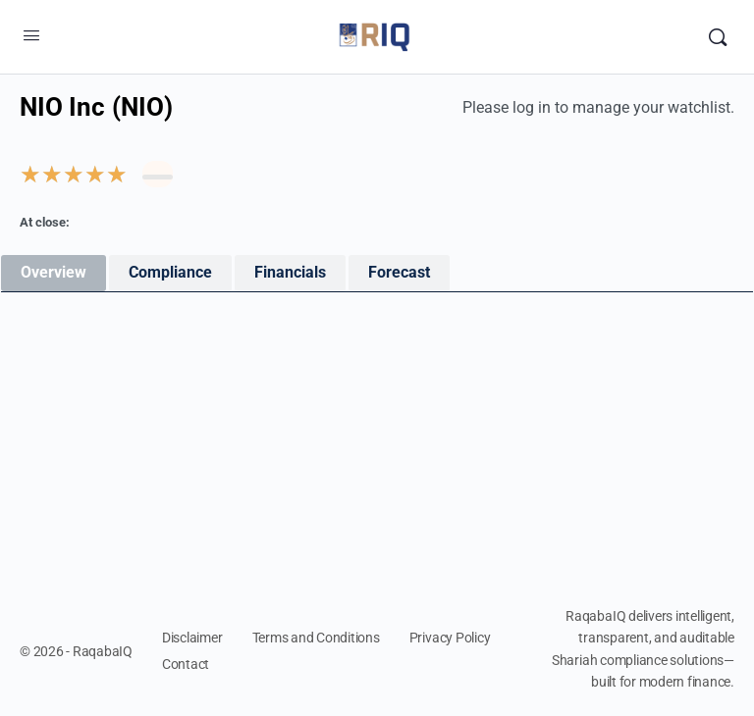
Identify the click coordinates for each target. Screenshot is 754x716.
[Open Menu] (31, 35)
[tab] (53, 273)
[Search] (717, 37)
